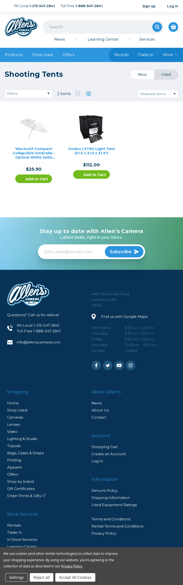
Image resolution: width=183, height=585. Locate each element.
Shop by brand (20, 481)
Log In (97, 461)
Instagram (130, 365)
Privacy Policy (104, 533)
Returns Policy (104, 490)
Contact (99, 417)
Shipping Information (111, 497)
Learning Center (103, 39)
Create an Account (109, 454)
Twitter (107, 365)
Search (157, 27)
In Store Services (22, 539)
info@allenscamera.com (39, 342)
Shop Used (42, 55)
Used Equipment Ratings (114, 505)
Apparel (14, 467)
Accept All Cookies (75, 577)
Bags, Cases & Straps (25, 453)
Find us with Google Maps (124, 316)
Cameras (15, 417)
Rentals (14, 525)
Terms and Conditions (111, 519)
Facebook (96, 365)
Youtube (119, 365)
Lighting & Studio (22, 438)
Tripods (13, 446)
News (59, 39)
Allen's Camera (21, 26)
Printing (14, 460)
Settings (16, 577)
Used (166, 74)
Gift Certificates (21, 488)
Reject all (42, 577)
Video (12, 431)
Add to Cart (33, 179)
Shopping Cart (105, 447)
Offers (68, 55)
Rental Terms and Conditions (117, 526)
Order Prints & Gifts (26, 495)
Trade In (14, 532)
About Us (100, 410)
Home (13, 403)
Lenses (13, 424)
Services (147, 39)
